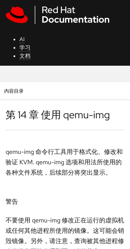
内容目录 (14, 90)
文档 (25, 55)
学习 (25, 47)
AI (22, 39)
